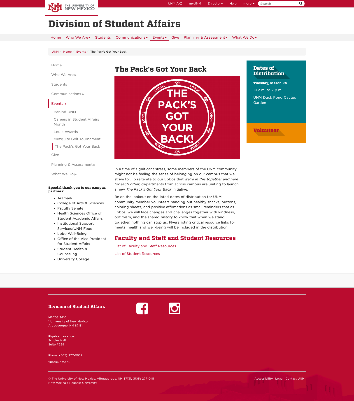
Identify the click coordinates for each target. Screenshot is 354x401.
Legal (279, 378)
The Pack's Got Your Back (77, 147)
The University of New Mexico (71, 8)
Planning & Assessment (205, 38)
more (249, 3)
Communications (132, 38)
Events (159, 38)
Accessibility (263, 378)
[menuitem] (55, 37)
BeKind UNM (65, 112)
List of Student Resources (137, 254)
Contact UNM (295, 378)
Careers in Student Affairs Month (76, 122)
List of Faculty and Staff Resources (145, 246)
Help (233, 3)
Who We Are (78, 38)
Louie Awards (66, 132)
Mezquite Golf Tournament (77, 139)
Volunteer (266, 130)
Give (175, 37)
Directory (215, 3)
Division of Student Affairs (76, 306)
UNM (55, 51)
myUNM (195, 3)
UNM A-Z (175, 3)
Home (56, 37)
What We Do (244, 38)
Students (103, 37)
